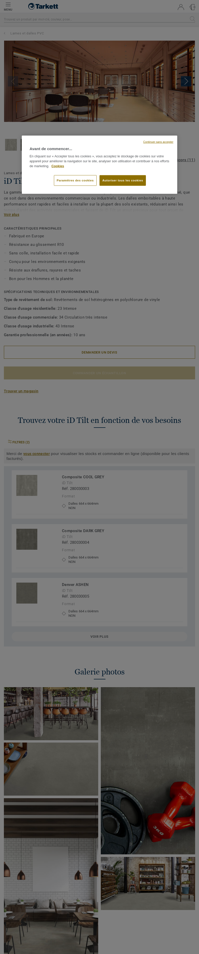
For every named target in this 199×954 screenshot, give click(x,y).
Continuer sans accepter (158, 141)
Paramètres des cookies (75, 180)
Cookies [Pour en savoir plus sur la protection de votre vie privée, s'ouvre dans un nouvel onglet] (57, 166)
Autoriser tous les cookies (122, 180)
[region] (99, 165)
